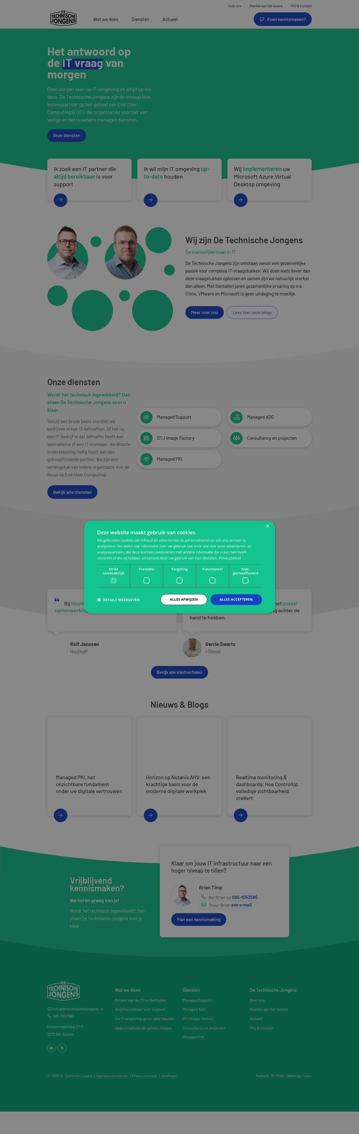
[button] (118, 600)
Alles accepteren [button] (236, 599)
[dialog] (179, 567)
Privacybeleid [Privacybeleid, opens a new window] (230, 558)
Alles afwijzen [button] (184, 599)
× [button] (267, 526)
